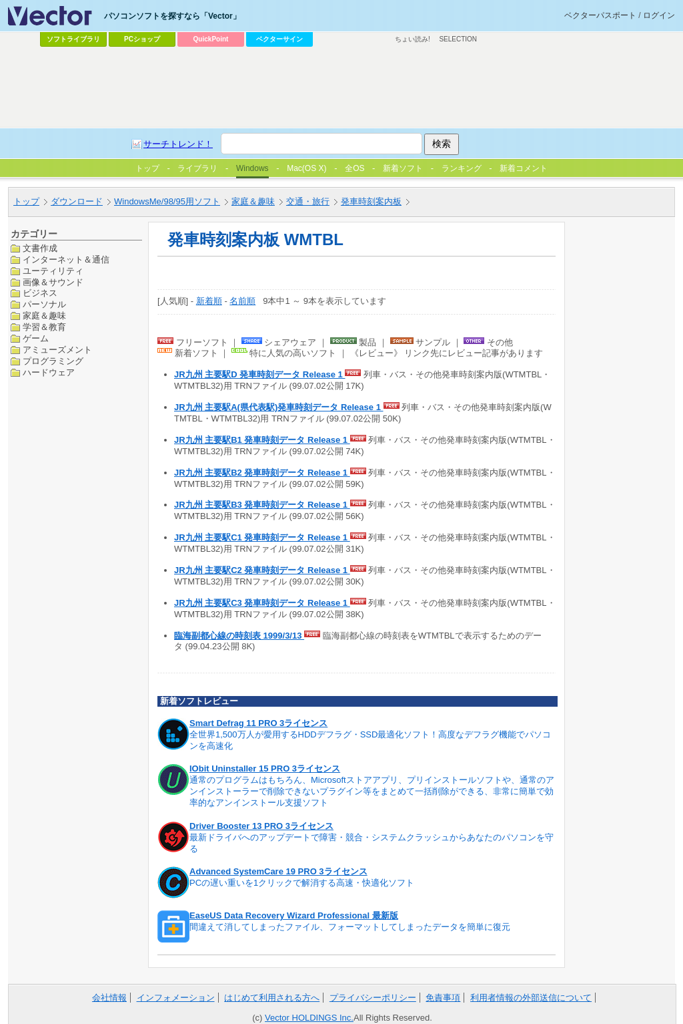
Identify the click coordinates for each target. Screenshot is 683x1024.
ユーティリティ (53, 271)
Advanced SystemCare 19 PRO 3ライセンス (278, 871)
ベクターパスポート (600, 15)
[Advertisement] (341, 87)
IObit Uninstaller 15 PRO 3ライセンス (264, 768)
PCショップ (142, 39)
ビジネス (40, 293)
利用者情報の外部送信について (531, 998)
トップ (26, 201)
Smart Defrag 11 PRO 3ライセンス (258, 723)
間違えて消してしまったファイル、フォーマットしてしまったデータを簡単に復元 (349, 927)
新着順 (209, 301)
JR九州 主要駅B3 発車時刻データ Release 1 (262, 505)
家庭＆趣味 (253, 201)
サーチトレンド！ (178, 144)
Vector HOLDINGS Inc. (309, 1018)
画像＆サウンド (53, 282)
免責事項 (443, 998)
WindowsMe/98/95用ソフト (167, 201)
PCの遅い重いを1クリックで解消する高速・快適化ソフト (301, 883)
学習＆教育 (44, 327)
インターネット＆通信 (66, 259)
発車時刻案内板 (371, 201)
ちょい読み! (412, 39)
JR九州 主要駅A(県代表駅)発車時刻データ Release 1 (279, 407)
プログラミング (53, 361)
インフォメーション (176, 998)
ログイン (659, 15)
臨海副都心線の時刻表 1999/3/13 (239, 636)
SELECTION (458, 39)
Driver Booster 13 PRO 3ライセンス (261, 826)
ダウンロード (77, 201)
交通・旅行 (307, 201)
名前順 (242, 301)
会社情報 (109, 998)
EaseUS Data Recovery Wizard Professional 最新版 (293, 915)
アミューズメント (57, 350)
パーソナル (44, 304)
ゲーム (36, 338)
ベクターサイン (279, 39)
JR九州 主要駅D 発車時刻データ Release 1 (259, 374)
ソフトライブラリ (73, 39)
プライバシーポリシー (372, 998)
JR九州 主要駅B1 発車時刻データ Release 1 (262, 440)
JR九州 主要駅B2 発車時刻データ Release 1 (262, 473)
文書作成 (40, 248)
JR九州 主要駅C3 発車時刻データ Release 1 (262, 603)
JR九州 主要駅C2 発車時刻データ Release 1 (262, 570)
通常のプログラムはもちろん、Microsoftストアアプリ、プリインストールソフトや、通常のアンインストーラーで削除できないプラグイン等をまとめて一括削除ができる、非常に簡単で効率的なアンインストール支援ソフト (371, 791)
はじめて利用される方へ (271, 998)
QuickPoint (211, 39)
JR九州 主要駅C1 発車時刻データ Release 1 (262, 537)
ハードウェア (49, 372)
